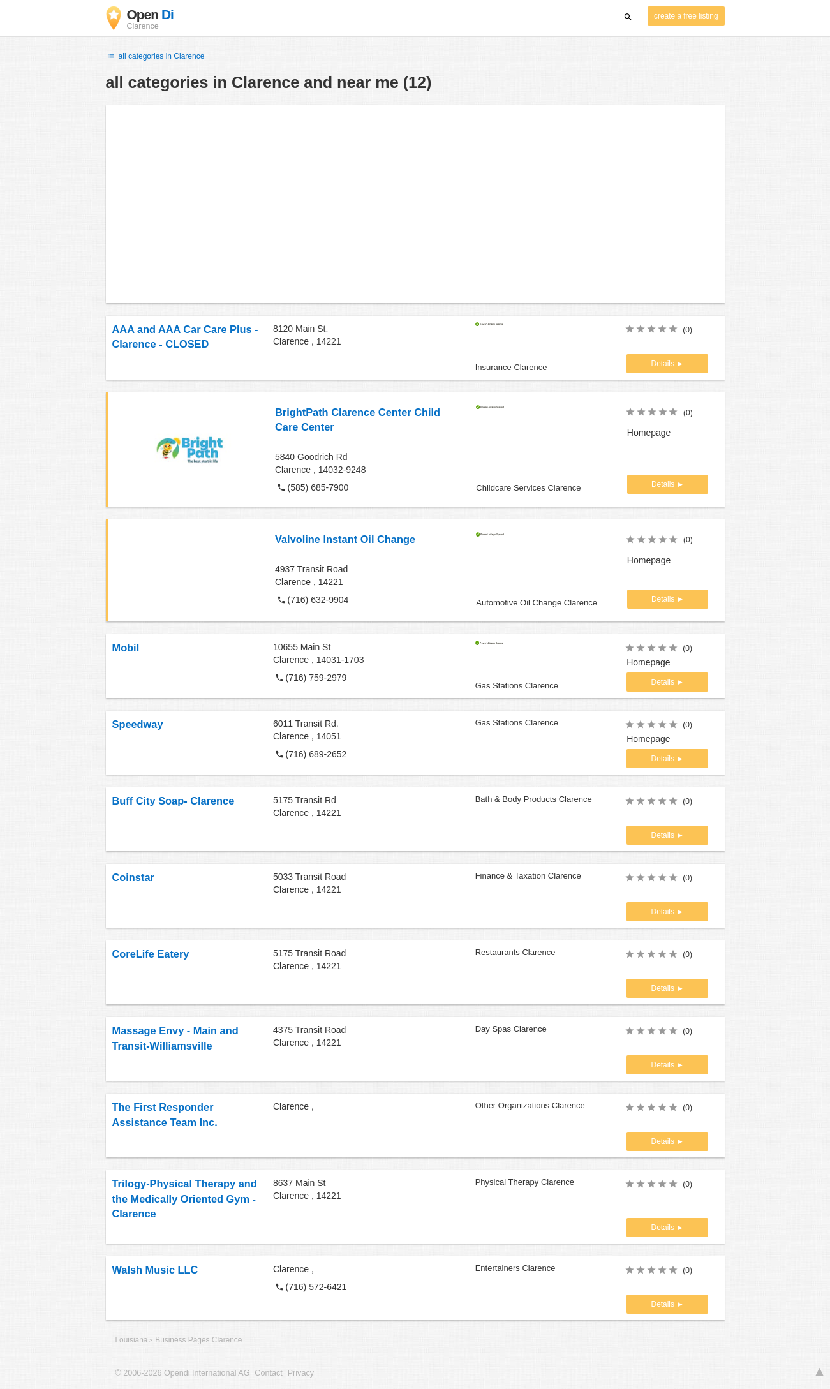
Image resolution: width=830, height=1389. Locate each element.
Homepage (649, 432)
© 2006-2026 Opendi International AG (182, 1373)
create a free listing (686, 15)
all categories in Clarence (155, 56)
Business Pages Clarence (198, 1339)
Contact (268, 1373)
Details (664, 363)
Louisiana (131, 1339)
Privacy (301, 1373)
